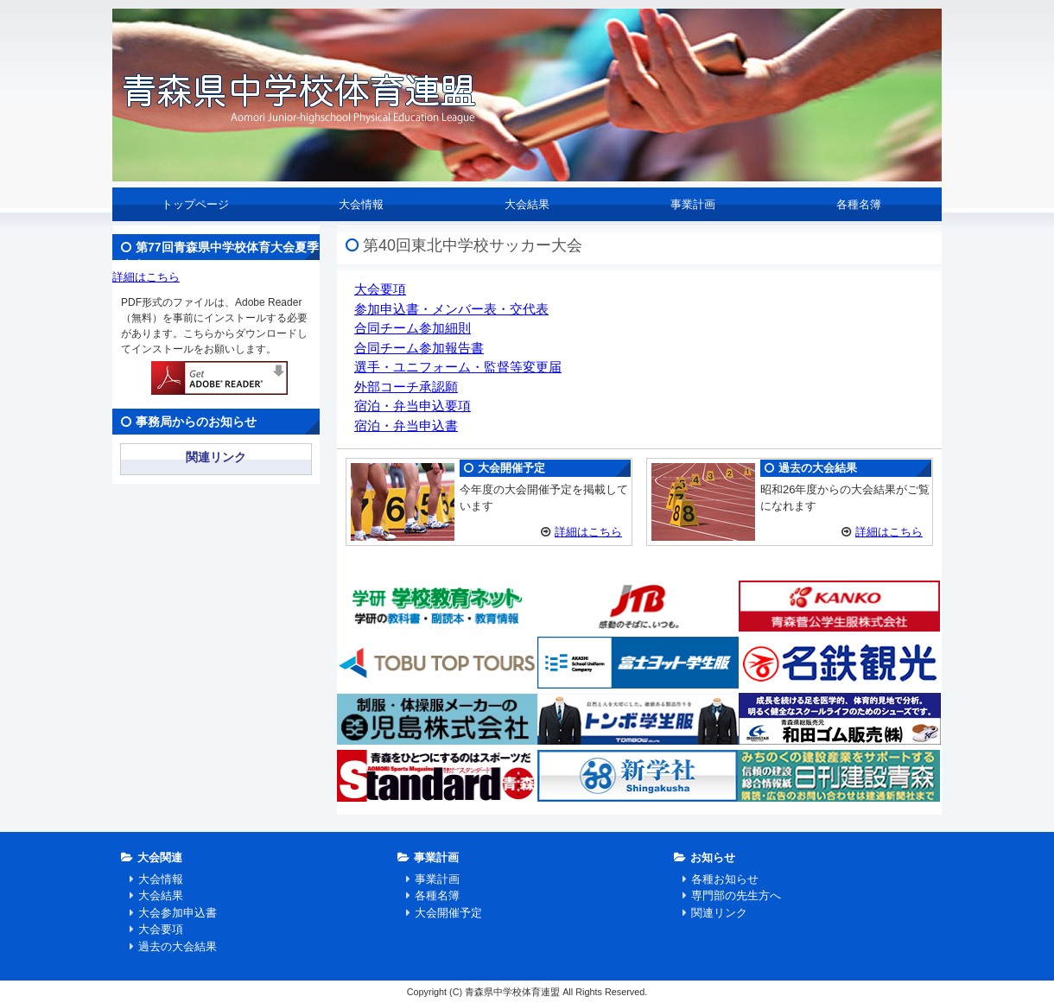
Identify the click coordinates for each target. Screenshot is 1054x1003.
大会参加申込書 (177, 912)
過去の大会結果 (177, 946)
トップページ (195, 204)
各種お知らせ (725, 879)
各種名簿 (858, 204)
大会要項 (380, 289)
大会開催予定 (448, 912)
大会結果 (527, 204)
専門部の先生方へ (736, 895)
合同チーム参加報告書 (419, 347)
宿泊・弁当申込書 (406, 425)
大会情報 (361, 204)
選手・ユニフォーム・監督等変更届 (458, 366)
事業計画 (692, 204)
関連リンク (216, 457)
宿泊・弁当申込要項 (412, 405)
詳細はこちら (588, 531)
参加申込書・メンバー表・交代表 (451, 309)
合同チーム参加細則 (412, 328)
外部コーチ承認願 (406, 386)
